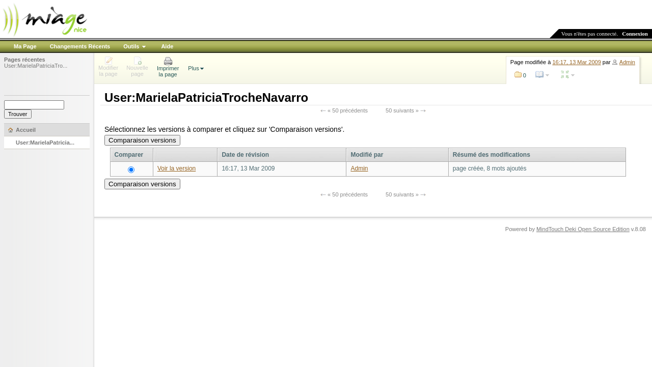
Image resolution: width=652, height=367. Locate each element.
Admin (627, 62)
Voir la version (176, 168)
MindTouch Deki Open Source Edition (583, 229)
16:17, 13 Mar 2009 (576, 62)
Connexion (635, 34)
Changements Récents (80, 46)
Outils (131, 46)
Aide (167, 46)
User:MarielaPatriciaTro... (35, 66)
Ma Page (25, 46)
